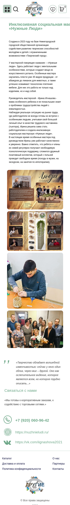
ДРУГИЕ (34, 8)
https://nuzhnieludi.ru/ (32, 432)
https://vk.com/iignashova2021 (38, 442)
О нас (55, 458)
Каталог (7, 458)
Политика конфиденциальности (21, 468)
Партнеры (58, 463)
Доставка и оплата (13, 463)
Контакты (58, 468)
